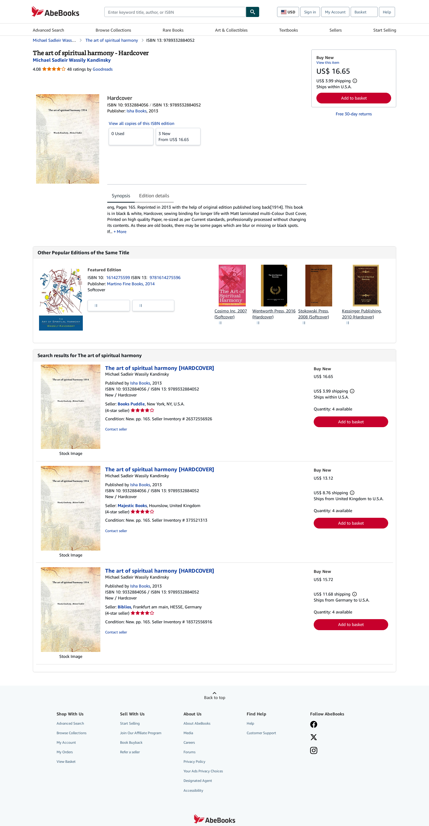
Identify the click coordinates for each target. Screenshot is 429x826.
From (178, 136)
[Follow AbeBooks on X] (313, 737)
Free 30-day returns (354, 113)
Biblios (124, 606)
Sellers (335, 29)
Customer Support (261, 733)
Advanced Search (48, 29)
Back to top (214, 697)
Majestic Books (132, 505)
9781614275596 (165, 277)
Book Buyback (131, 742)
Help (387, 12)
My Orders (65, 752)
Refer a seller (130, 752)
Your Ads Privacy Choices (203, 771)
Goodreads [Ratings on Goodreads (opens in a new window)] (103, 69)
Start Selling (384, 29)
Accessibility (193, 790)
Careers (189, 742)
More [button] (121, 231)
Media (188, 733)
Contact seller (116, 429)
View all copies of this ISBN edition (141, 123)
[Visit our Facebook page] (313, 725)
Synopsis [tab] (121, 196)
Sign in (310, 12)
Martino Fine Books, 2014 (131, 283)
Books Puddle (131, 403)
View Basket (66, 761)
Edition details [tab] (154, 196)
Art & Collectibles (231, 29)
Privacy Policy (194, 761)
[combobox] (175, 12)
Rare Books (173, 29)
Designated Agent (198, 780)
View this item (327, 62)
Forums (189, 752)
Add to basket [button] (354, 97)
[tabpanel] (207, 219)
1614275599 (118, 277)
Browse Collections (113, 29)
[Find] (252, 12)
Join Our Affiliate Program (140, 733)
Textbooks (288, 29)
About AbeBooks (197, 723)
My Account (335, 12)
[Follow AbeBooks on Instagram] (313, 751)
